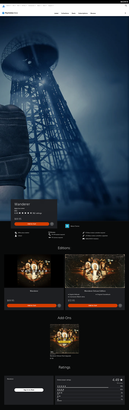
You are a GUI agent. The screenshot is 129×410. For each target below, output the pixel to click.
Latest (46, 11)
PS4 (18, 5)
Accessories (31, 5)
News (38, 5)
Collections (54, 11)
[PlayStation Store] (10, 11)
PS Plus (24, 5)
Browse (82, 11)
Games (8, 5)
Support (50, 5)
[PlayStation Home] (3, 6)
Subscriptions (72, 11)
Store (44, 5)
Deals (63, 11)
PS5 (14, 5)
